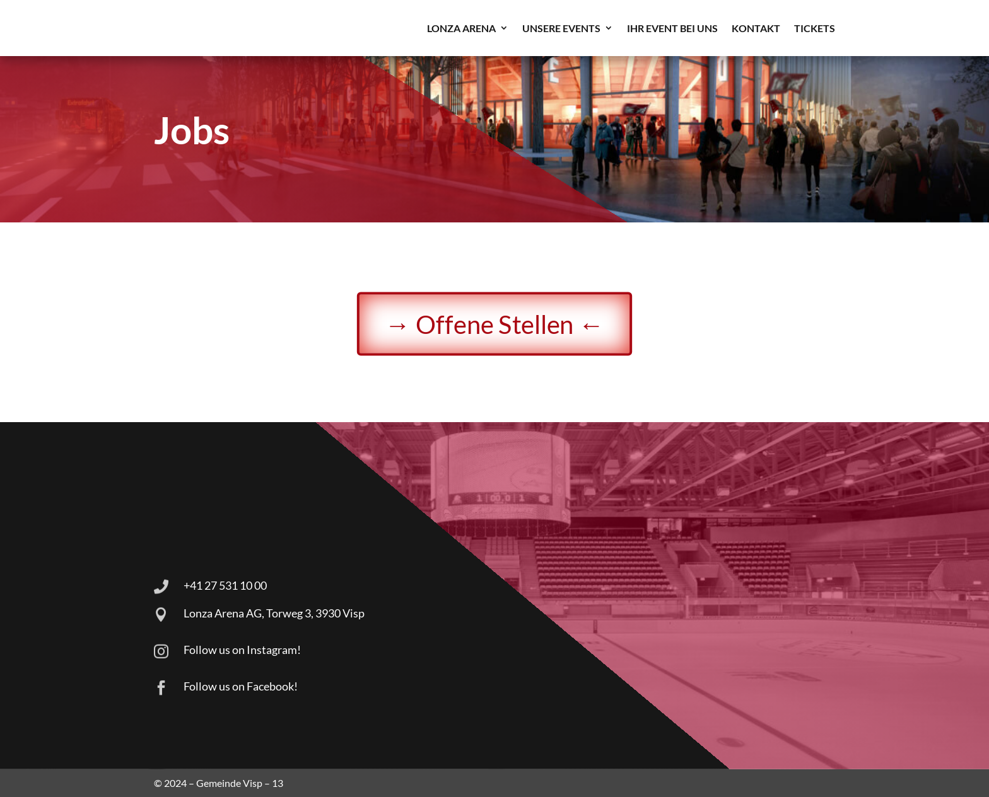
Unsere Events (561, 28)
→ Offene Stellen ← (494, 324)
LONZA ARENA (461, 28)
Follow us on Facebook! (241, 686)
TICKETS (814, 28)
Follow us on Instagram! (242, 650)
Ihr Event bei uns (672, 28)
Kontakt (756, 28)
